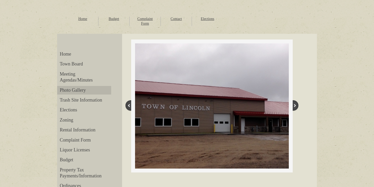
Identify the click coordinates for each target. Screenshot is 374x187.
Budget (114, 19)
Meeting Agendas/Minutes (76, 77)
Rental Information (77, 129)
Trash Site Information (81, 100)
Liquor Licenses (75, 149)
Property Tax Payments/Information (81, 172)
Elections (207, 19)
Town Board (71, 63)
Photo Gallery (73, 90)
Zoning (66, 120)
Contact (176, 19)
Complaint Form (75, 140)
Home (82, 19)
